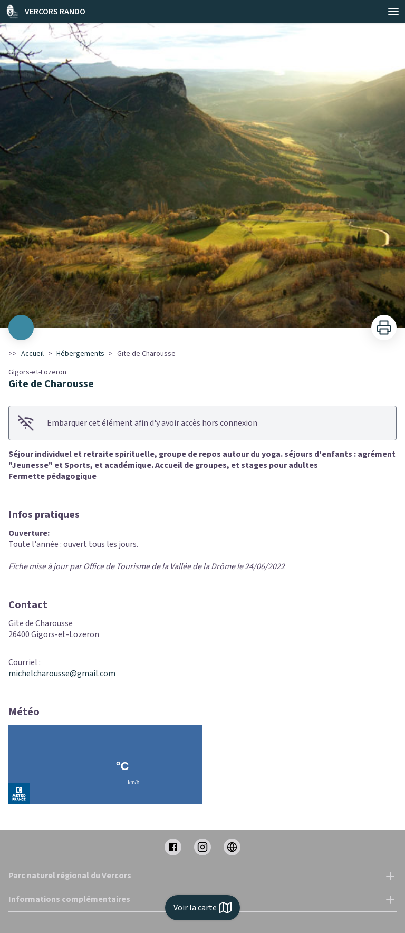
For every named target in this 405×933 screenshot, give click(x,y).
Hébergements (80, 354)
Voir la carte (202, 907)
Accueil (32, 354)
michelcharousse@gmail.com (61, 673)
